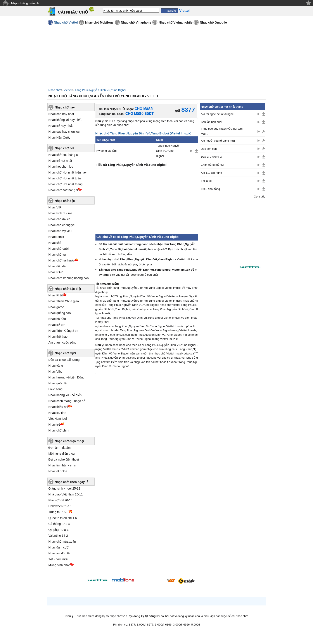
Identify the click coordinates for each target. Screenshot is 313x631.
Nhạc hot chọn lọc (60, 166)
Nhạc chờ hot (64, 148)
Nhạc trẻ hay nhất (60, 125)
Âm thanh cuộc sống (62, 342)
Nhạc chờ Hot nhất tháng (65, 184)
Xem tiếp (259, 196)
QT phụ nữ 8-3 (58, 529)
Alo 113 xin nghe (211, 172)
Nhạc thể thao (58, 336)
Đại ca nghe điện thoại (63, 459)
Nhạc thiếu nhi (58, 407)
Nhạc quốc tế (57, 383)
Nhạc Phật (55, 295)
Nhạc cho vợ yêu (60, 231)
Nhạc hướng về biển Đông (66, 377)
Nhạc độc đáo (57, 266)
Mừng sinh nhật (59, 565)
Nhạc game (56, 307)
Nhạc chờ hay (65, 107)
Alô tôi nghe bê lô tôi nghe (217, 114)
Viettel (68, 90)
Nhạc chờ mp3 (65, 353)
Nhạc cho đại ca (59, 219)
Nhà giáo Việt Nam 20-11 (65, 494)
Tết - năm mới (58, 559)
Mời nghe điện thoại (62, 453)
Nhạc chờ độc (65, 201)
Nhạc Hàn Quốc (59, 137)
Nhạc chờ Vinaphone (136, 22)
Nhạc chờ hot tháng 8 (63, 154)
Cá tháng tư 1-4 (59, 524)
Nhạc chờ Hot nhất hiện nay (67, 172)
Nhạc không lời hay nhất (65, 120)
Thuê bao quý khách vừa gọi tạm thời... (222, 131)
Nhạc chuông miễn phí (25, 3)
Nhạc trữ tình (57, 412)
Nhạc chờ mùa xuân (62, 541)
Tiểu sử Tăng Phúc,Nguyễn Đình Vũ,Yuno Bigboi (131, 165)
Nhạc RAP (55, 272)
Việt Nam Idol (57, 418)
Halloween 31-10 (59, 506)
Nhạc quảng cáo (59, 313)
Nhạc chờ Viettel (66, 22)
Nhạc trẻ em (56, 325)
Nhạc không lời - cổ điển (65, 395)
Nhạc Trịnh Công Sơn (63, 330)
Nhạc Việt (55, 371)
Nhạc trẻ (54, 424)
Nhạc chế (55, 242)
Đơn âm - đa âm (59, 447)
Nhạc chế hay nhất (61, 114)
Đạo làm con (209, 148)
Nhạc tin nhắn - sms (62, 465)
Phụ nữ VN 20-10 (60, 500)
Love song (55, 389)
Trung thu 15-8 (58, 512)
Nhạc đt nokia (57, 471)
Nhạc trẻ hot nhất (60, 160)
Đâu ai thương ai (211, 156)
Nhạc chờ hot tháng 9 (63, 190)
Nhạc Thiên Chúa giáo (63, 301)
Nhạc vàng (55, 365)
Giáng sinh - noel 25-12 (64, 488)
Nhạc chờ (54, 90)
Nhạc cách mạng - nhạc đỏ (66, 401)
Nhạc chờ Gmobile (213, 22)
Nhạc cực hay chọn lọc (64, 131)
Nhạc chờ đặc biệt (68, 289)
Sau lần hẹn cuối (211, 122)
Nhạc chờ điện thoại (69, 441)
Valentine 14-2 (58, 535)
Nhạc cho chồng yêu (62, 225)
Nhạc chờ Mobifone (99, 22)
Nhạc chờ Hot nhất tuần (64, 178)
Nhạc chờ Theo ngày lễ (71, 482)
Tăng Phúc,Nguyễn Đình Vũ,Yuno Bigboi (100, 90)
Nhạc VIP (54, 207)
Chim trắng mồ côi (212, 164)
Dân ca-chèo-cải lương (64, 359)
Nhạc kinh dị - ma (60, 213)
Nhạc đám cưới (58, 547)
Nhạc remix (56, 237)
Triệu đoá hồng (210, 189)
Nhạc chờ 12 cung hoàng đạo (68, 278)
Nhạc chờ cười (58, 248)
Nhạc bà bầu (57, 319)
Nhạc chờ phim (58, 430)
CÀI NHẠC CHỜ (73, 12)
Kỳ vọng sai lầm (107, 150)
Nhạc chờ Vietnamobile (175, 22)
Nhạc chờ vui (57, 254)
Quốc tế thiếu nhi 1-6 (62, 518)
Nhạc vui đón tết (59, 553)
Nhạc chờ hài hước (61, 260)
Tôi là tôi (206, 180)
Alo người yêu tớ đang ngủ (218, 140)
